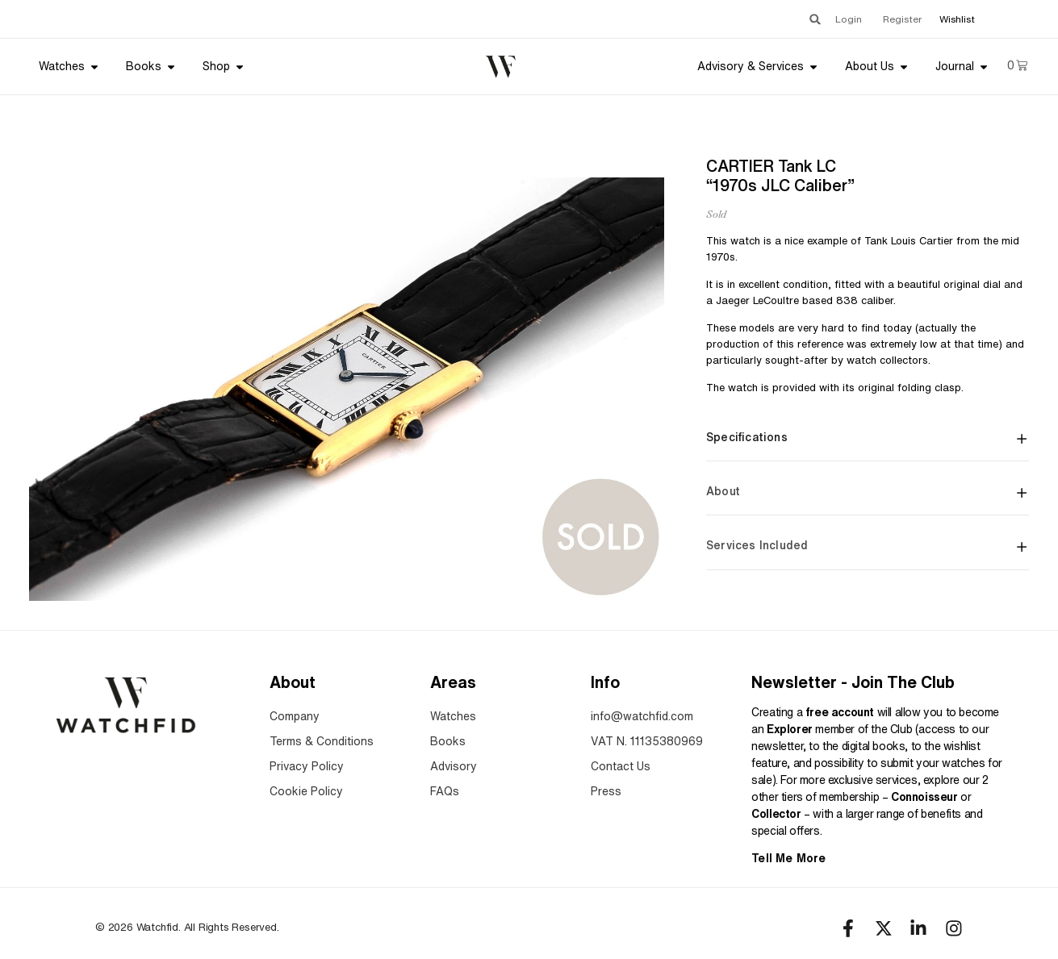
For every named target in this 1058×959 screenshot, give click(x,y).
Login (848, 19)
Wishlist (957, 19)
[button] (815, 19)
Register (902, 19)
